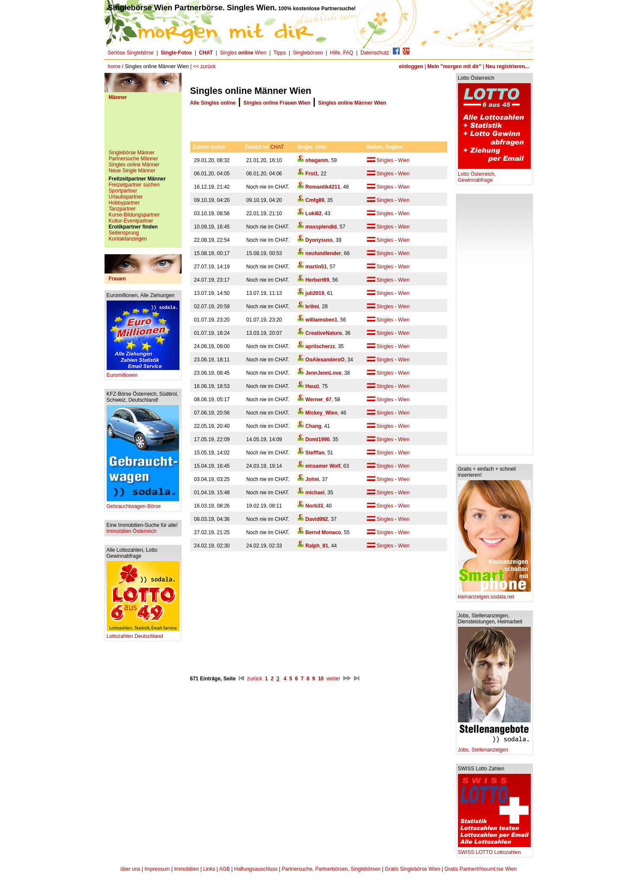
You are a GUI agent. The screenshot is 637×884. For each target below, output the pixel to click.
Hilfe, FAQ (341, 53)
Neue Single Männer (132, 171)
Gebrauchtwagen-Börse (143, 504)
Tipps (279, 53)
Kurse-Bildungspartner (134, 215)
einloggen (411, 66)
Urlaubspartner (126, 197)
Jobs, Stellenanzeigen (494, 747)
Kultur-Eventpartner (131, 221)
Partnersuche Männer (133, 159)
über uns (130, 869)
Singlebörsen (308, 53)
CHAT (277, 147)
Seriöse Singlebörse (131, 53)
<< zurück (204, 66)
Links (209, 869)
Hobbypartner (124, 203)
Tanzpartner (122, 209)
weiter (333, 679)
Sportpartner (123, 191)
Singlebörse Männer (132, 153)
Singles (385, 160)
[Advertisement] (143, 128)
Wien (404, 160)
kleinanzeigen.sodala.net (494, 594)
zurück (254, 679)
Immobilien (186, 869)
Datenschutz (374, 53)
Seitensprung (124, 233)
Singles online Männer (134, 165)
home (114, 66)
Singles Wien (243, 53)
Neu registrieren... (507, 66)
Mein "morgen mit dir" (454, 66)
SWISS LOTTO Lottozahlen (494, 850)
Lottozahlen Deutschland (143, 633)
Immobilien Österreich (132, 531)
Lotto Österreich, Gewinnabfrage (494, 174)
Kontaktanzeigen (128, 239)
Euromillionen (143, 372)
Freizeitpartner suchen (134, 185)
